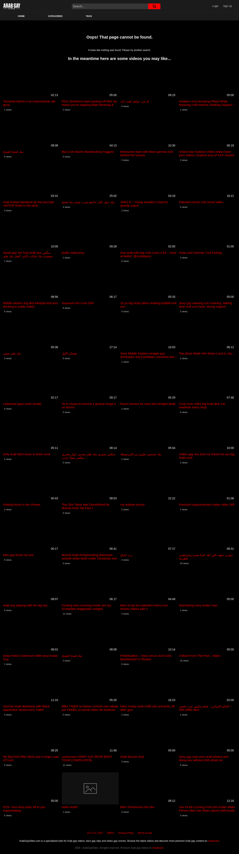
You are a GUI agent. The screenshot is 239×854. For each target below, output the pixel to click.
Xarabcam (213, 841)
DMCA (110, 833)
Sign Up (227, 6)
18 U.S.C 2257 (95, 833)
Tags (89, 16)
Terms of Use (145, 833)
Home (21, 16)
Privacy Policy (126, 833)
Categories (55, 16)
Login (215, 6)
